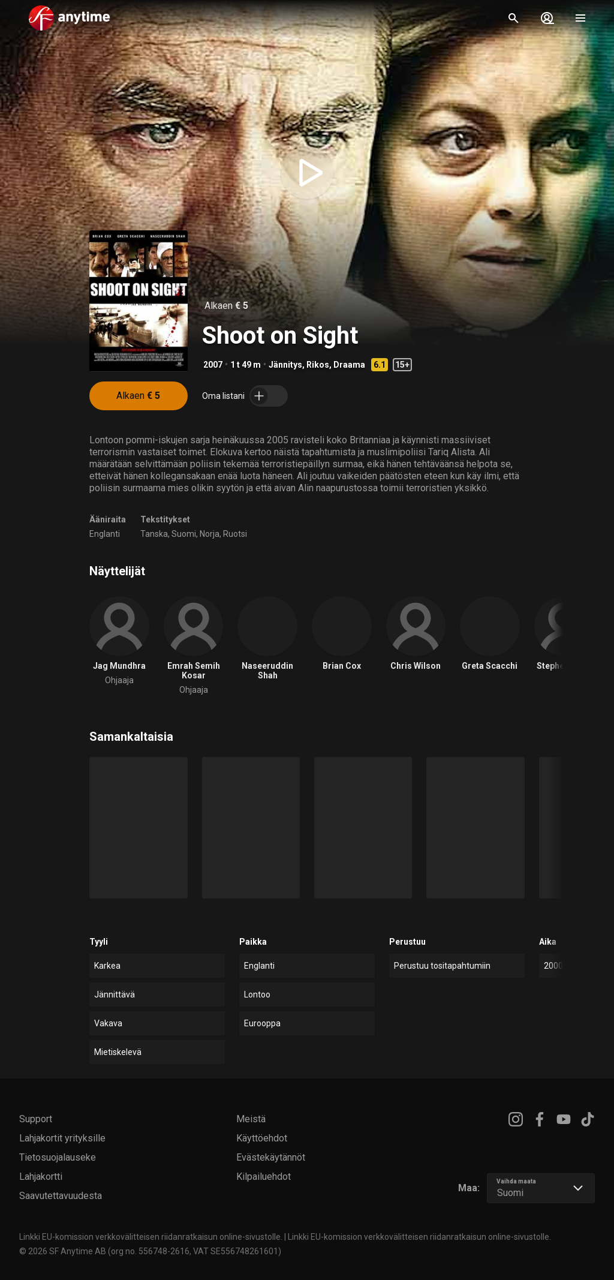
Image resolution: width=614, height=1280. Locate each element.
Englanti (104, 534)
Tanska (154, 534)
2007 (212, 364)
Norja (209, 534)
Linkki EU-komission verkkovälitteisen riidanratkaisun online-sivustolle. (150, 1237)
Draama (349, 364)
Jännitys (285, 364)
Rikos (317, 364)
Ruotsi (235, 534)
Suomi (183, 534)
